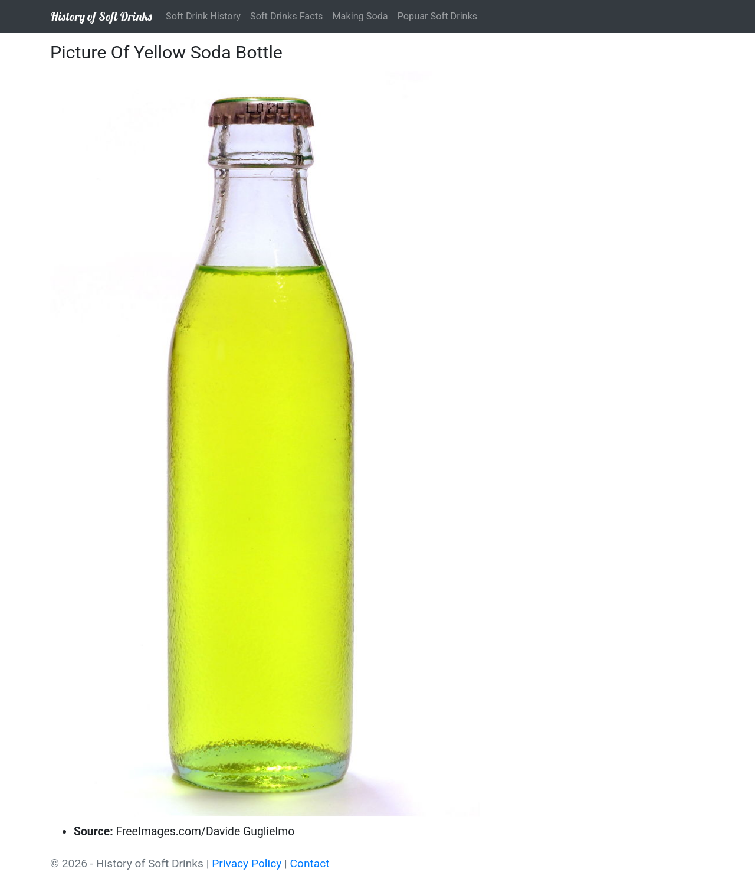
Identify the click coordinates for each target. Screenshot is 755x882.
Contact (310, 863)
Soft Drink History (203, 16)
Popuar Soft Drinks (438, 16)
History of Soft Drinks (101, 16)
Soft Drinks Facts (286, 16)
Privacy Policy (246, 863)
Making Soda (360, 16)
